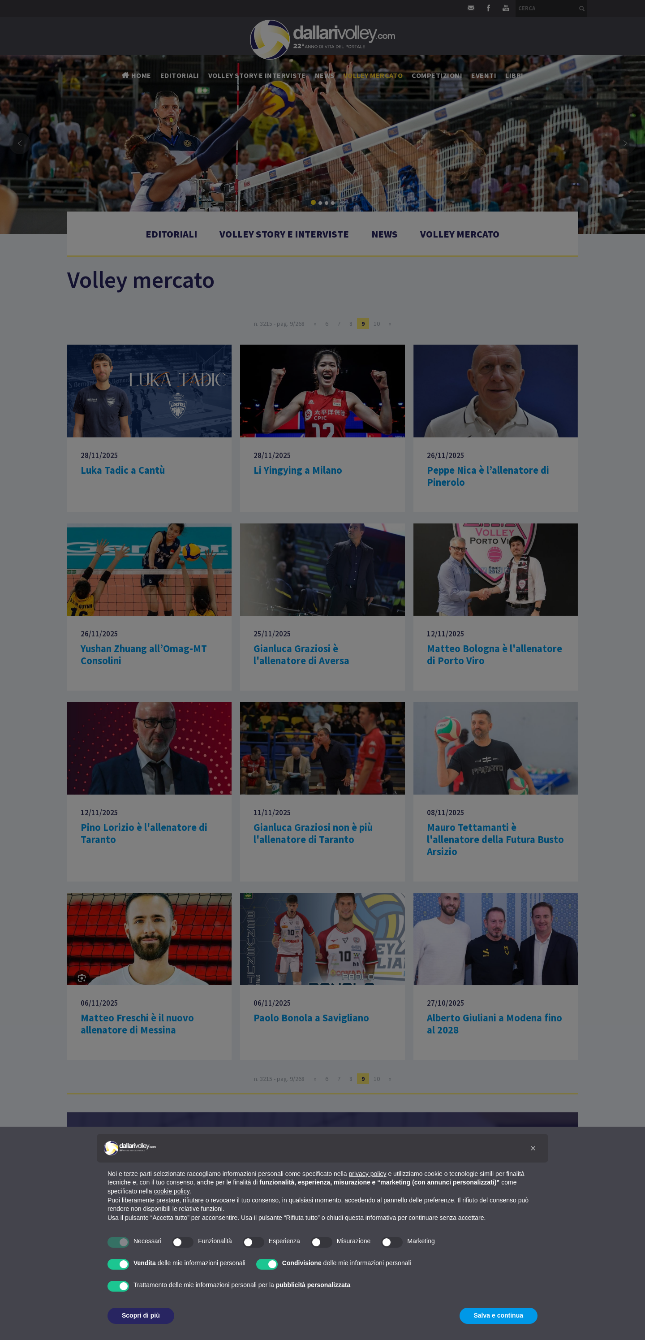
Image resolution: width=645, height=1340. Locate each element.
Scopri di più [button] (141, 1315)
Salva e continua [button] (498, 1315)
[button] (533, 1148)
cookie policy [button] (171, 1191)
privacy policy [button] (368, 1173)
